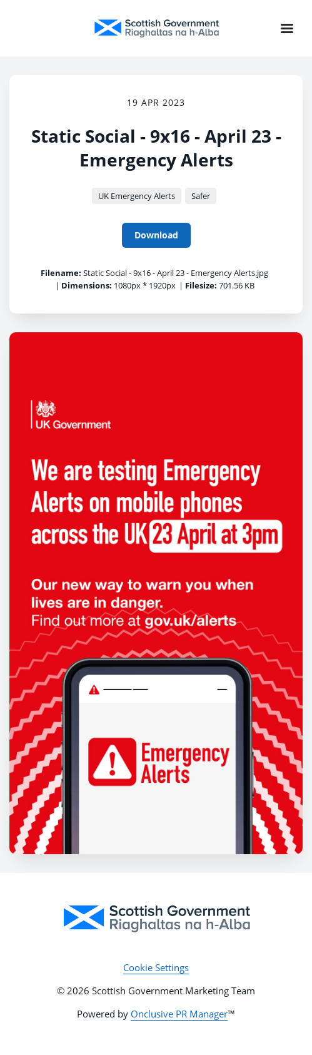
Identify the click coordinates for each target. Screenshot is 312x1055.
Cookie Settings (156, 967)
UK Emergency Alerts (136, 195)
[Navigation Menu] (287, 28)
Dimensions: (86, 285)
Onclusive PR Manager (179, 1013)
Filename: (61, 272)
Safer (200, 195)
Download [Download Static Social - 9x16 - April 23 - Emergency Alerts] (156, 235)
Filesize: (201, 285)
